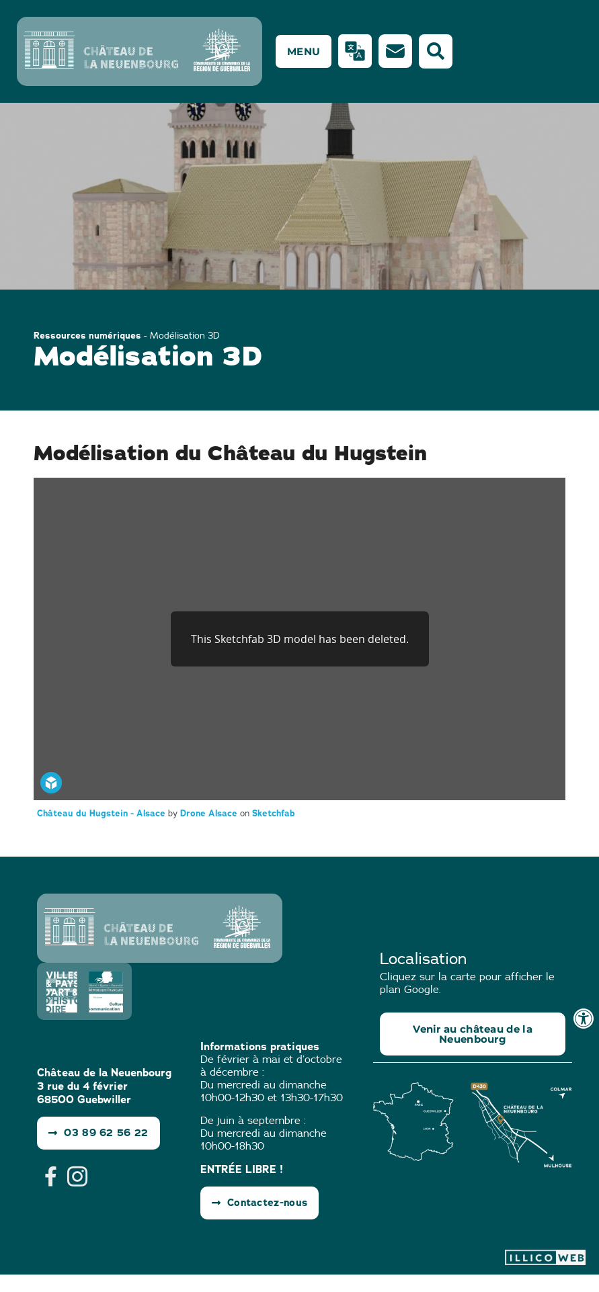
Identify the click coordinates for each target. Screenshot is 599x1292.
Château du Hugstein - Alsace (102, 830)
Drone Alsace (210, 830)
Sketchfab (273, 830)
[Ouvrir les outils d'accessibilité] (583, 1018)
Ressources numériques (87, 353)
